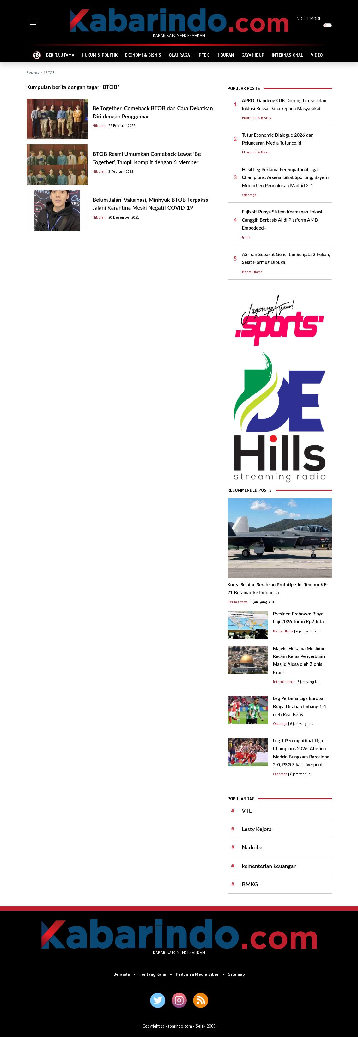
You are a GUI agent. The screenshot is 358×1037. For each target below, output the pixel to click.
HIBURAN (225, 55)
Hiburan (99, 125)
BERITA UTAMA (60, 55)
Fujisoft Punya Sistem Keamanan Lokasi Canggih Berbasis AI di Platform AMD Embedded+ (282, 220)
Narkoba (252, 847)
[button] (33, 22)
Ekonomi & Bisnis (256, 117)
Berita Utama (252, 271)
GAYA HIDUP (252, 55)
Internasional (283, 681)
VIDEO (317, 55)
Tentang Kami (152, 974)
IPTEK (203, 55)
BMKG (250, 884)
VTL (247, 810)
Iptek (246, 237)
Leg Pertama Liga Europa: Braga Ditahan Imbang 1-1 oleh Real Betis (300, 706)
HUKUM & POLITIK (100, 55)
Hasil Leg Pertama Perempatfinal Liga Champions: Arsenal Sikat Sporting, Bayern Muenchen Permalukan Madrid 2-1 (285, 177)
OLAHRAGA (179, 55)
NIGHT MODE (309, 18)
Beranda (33, 72)
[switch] (327, 25)
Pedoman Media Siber (197, 974)
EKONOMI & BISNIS (143, 55)
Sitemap (236, 974)
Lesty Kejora (257, 829)
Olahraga (249, 194)
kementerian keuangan (269, 866)
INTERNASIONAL (287, 55)
